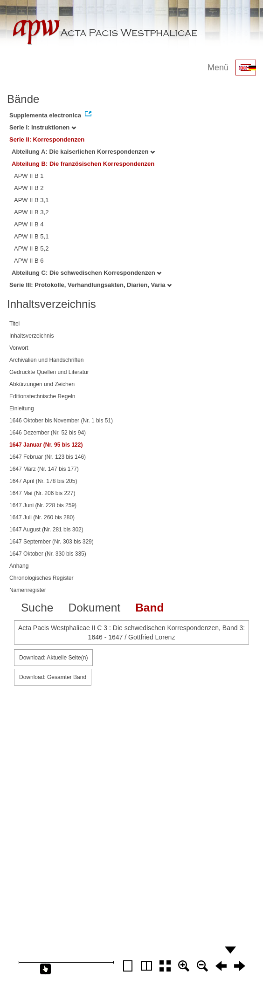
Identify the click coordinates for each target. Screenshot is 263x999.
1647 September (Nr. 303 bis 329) (51, 541)
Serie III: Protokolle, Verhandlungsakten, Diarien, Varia (90, 284)
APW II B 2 (29, 187)
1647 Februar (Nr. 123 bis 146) (47, 457)
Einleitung (21, 408)
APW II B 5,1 (31, 236)
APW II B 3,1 (31, 200)
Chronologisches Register (41, 578)
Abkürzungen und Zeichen (42, 384)
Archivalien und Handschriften (46, 360)
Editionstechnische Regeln (42, 396)
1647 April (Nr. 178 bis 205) (43, 481)
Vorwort (18, 348)
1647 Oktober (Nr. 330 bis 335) (47, 553)
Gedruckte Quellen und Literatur (49, 372)
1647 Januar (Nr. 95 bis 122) (46, 445)
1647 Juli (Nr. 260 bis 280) (42, 517)
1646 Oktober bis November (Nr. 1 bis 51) (61, 420)
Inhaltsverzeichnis (31, 336)
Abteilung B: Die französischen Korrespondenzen (83, 163)
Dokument (94, 607)
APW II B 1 (29, 175)
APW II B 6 (29, 260)
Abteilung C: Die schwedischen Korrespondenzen (86, 272)
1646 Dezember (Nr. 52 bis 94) (47, 432)
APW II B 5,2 (31, 248)
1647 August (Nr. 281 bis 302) (46, 529)
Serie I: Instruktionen (42, 127)
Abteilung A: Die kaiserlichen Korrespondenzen (83, 151)
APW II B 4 (29, 224)
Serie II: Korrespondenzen (46, 139)
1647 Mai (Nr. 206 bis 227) (42, 493)
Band (149, 607)
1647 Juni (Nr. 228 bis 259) (42, 505)
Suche (37, 607)
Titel (14, 323)
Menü (218, 67)
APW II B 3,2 (31, 212)
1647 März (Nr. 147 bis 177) (44, 469)
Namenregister (27, 590)
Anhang (18, 566)
